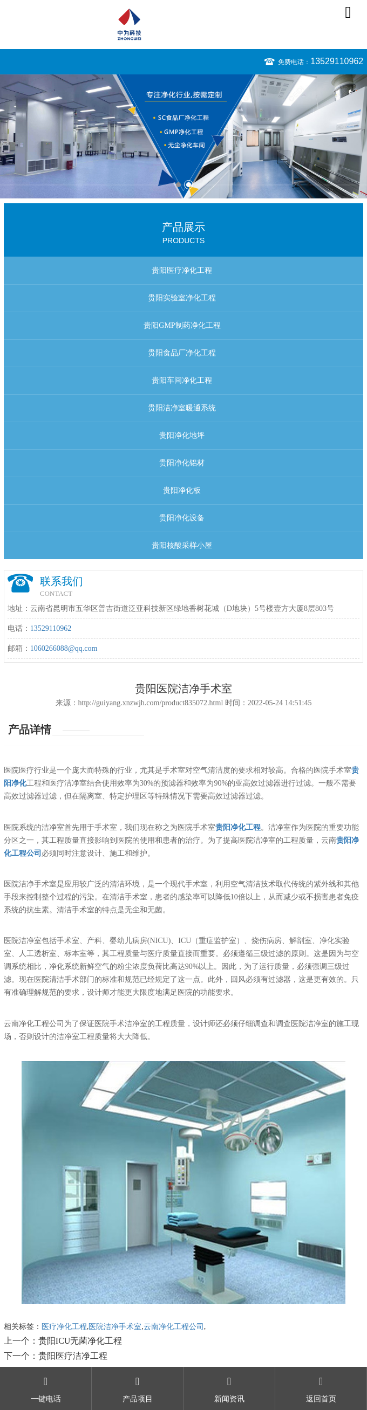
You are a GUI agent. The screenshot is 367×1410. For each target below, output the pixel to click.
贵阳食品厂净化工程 (182, 353)
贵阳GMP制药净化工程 (182, 325)
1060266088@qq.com (64, 648)
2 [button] (188, 184)
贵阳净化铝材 (182, 463)
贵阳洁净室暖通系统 (182, 408)
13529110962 (336, 61)
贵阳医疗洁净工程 (72, 1355)
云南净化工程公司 (174, 1327)
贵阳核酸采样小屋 (182, 545)
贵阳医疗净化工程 (182, 270)
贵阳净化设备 (182, 518)
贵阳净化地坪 (182, 435)
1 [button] (178, 184)
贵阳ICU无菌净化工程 (80, 1340)
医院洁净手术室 (115, 1327)
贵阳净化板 (182, 490)
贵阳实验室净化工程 (182, 298)
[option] (183, 136)
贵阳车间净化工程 (182, 380)
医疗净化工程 (64, 1327)
